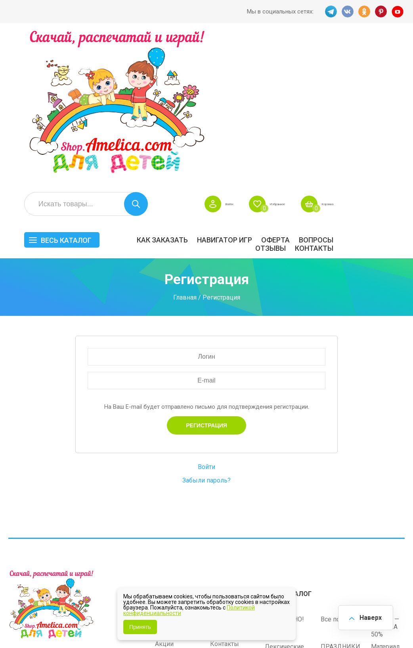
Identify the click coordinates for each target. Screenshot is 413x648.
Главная (185, 147)
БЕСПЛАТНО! (284, 465)
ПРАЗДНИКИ (340, 492)
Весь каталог (137, 90)
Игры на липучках (291, 512)
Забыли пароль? (206, 330)
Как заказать (233, 90)
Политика (169, 514)
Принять (140, 627)
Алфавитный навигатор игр (341, 536)
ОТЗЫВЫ (342, 98)
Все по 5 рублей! (345, 465)
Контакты (385, 98)
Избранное (329, 54)
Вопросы (387, 90)
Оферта (347, 90)
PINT (381, 11)
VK (346, 11)
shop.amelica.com (32, 624)
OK (364, 11)
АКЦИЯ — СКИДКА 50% (385, 472)
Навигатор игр (295, 90)
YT (399, 11)
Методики (279, 532)
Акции (164, 490)
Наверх (368, 616)
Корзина (393, 54)
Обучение (385, 512)
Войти (270, 54)
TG (329, 11)
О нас (218, 502)
